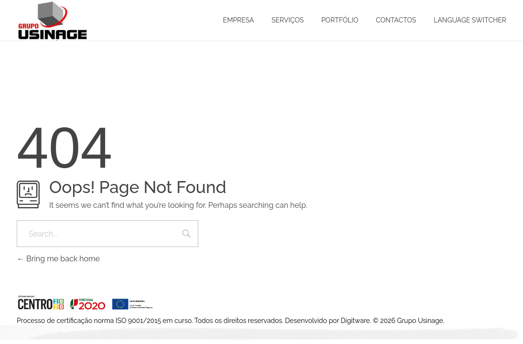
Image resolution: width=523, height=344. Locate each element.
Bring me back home (58, 258)
